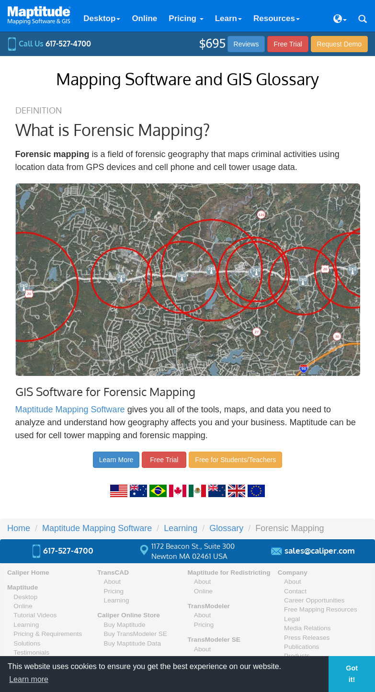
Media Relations (307, 628)
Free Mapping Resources (320, 609)
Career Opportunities (314, 600)
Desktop (101, 18)
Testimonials (31, 652)
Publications (301, 646)
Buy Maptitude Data (132, 643)
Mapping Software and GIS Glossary (187, 78)
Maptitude (22, 587)
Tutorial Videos (35, 615)
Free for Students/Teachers (235, 460)
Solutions (26, 643)
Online (144, 18)
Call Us (49, 43)
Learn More (116, 460)
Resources (276, 18)
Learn (228, 18)
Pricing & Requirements (47, 633)
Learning (26, 624)
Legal (292, 619)
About (112, 581)
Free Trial (287, 44)
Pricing (186, 18)
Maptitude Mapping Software (70, 409)
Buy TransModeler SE (135, 633)
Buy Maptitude (125, 624)
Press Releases (307, 637)
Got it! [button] (352, 673)
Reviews (246, 44)
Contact (295, 591)
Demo (339, 44)
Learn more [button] (28, 679)
